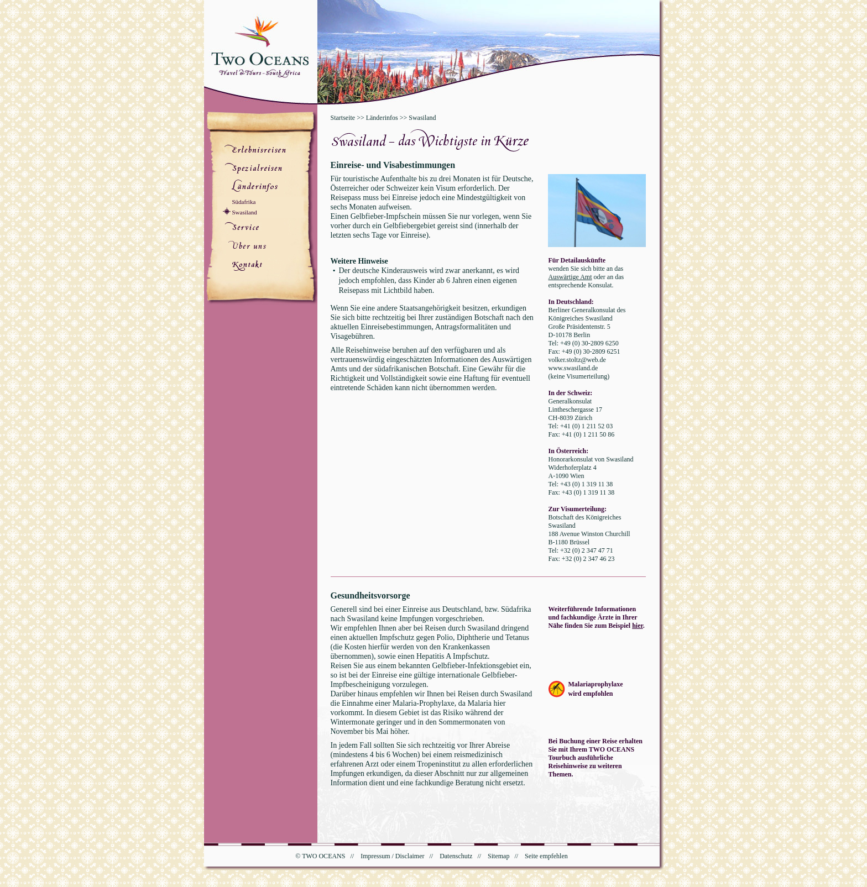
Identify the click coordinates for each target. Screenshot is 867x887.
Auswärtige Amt (570, 277)
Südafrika (244, 201)
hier (637, 625)
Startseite (343, 118)
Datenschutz (456, 856)
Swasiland (244, 212)
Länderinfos (382, 118)
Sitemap (498, 856)
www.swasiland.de (573, 368)
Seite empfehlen (546, 856)
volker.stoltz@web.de (577, 360)
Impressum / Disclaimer (392, 856)
